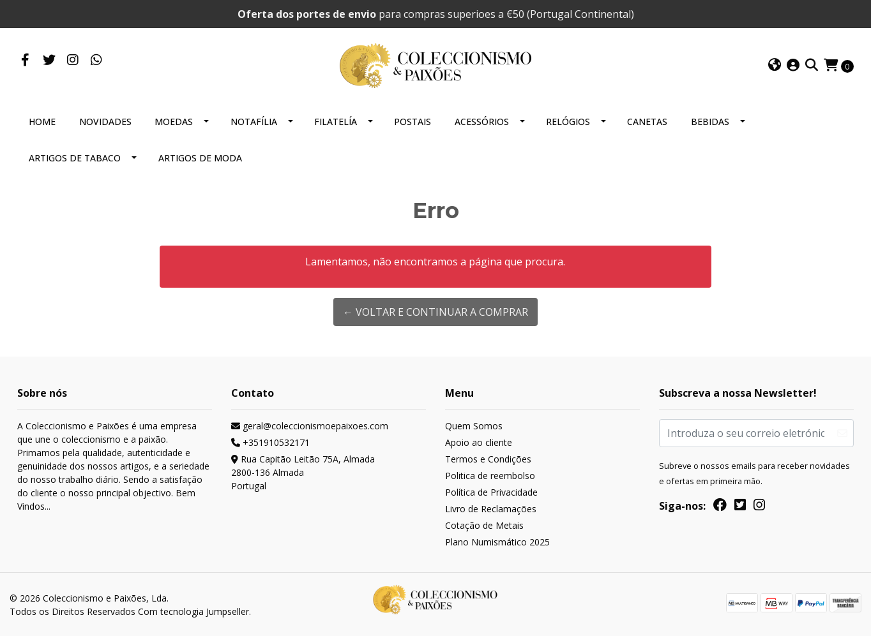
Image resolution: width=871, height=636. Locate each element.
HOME (42, 121)
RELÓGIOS (568, 121)
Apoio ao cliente (478, 442)
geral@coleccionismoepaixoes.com (309, 426)
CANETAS (647, 121)
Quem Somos (474, 426)
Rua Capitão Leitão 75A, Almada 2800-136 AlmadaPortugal (303, 472)
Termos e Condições (488, 459)
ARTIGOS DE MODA (200, 158)
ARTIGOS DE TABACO (75, 158)
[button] (774, 65)
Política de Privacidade (491, 492)
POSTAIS (412, 121)
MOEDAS (174, 121)
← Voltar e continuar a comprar (435, 312)
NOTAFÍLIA (254, 121)
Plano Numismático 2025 (497, 542)
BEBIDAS (710, 121)
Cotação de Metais (484, 525)
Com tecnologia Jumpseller (193, 611)
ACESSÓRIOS (482, 121)
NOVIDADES (105, 121)
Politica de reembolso (490, 476)
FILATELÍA (335, 121)
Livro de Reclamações (490, 509)
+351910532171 (270, 442)
